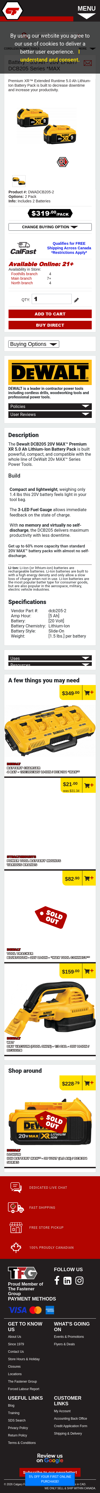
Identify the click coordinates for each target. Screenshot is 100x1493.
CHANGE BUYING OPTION (50, 227)
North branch (22, 283)
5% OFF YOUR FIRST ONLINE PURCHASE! (50, 1479)
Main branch (21, 278)
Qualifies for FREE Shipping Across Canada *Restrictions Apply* (69, 248)
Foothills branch (24, 274)
